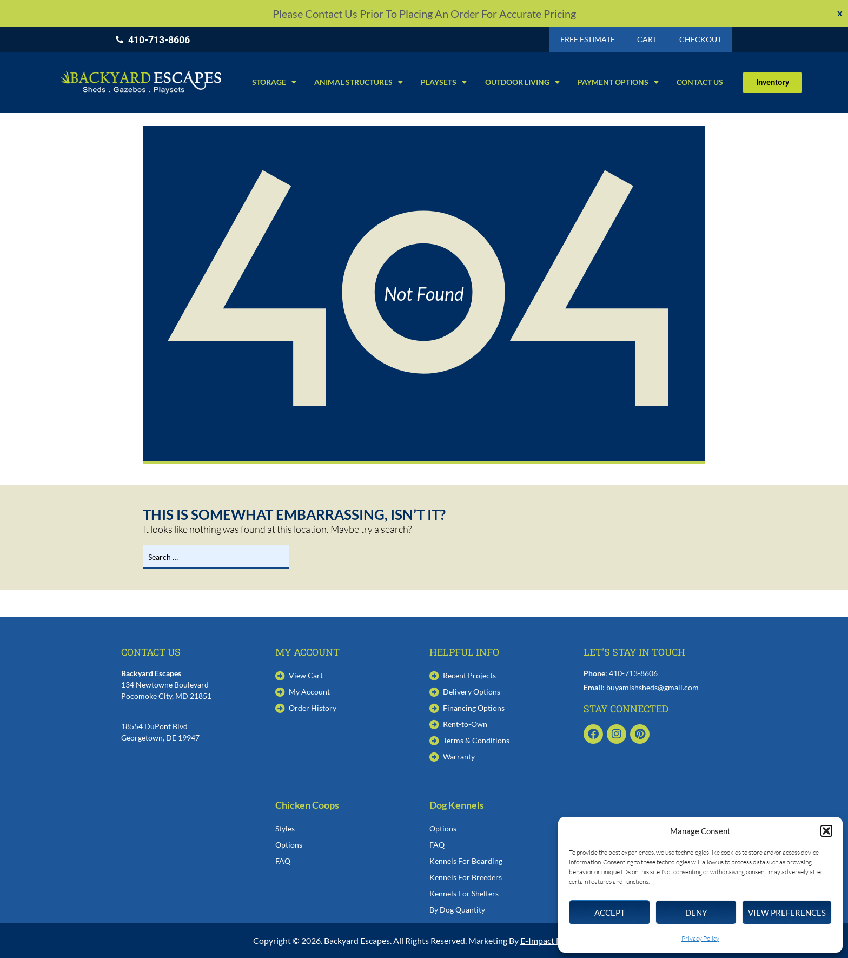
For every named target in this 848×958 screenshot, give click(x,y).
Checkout (700, 39)
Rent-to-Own (465, 724)
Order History (312, 707)
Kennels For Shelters (464, 893)
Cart (647, 39)
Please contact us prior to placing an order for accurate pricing (424, 13)
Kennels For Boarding (465, 860)
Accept (609, 912)
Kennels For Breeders (465, 877)
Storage (274, 82)
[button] (826, 830)
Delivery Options (471, 691)
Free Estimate (587, 39)
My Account (309, 691)
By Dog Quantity (457, 909)
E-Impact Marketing (557, 940)
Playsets (444, 82)
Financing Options (474, 707)
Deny (696, 912)
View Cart (306, 675)
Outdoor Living (522, 82)
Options (288, 844)
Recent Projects (469, 675)
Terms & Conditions (476, 740)
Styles (285, 828)
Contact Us (700, 82)
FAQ (282, 860)
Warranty (459, 756)
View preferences (787, 912)
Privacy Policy (700, 938)
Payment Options (618, 82)
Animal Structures (358, 82)
